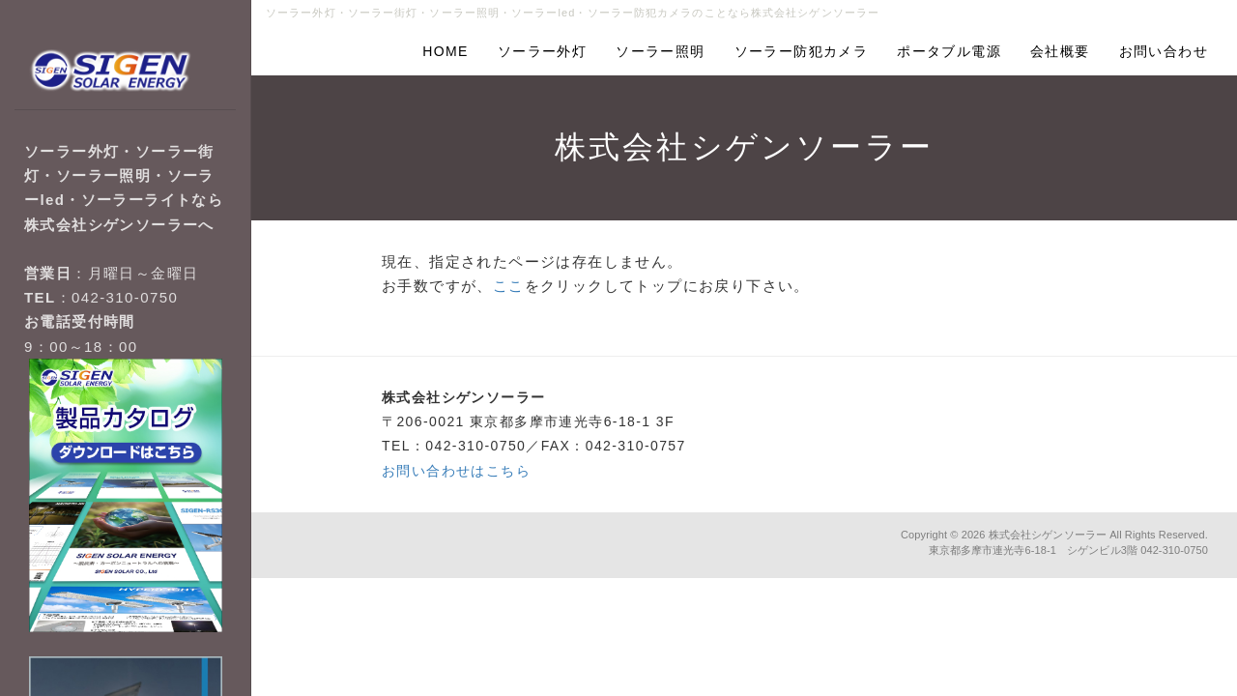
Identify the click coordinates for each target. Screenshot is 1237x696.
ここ (509, 285)
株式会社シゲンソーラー (1048, 534)
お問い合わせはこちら (456, 470)
